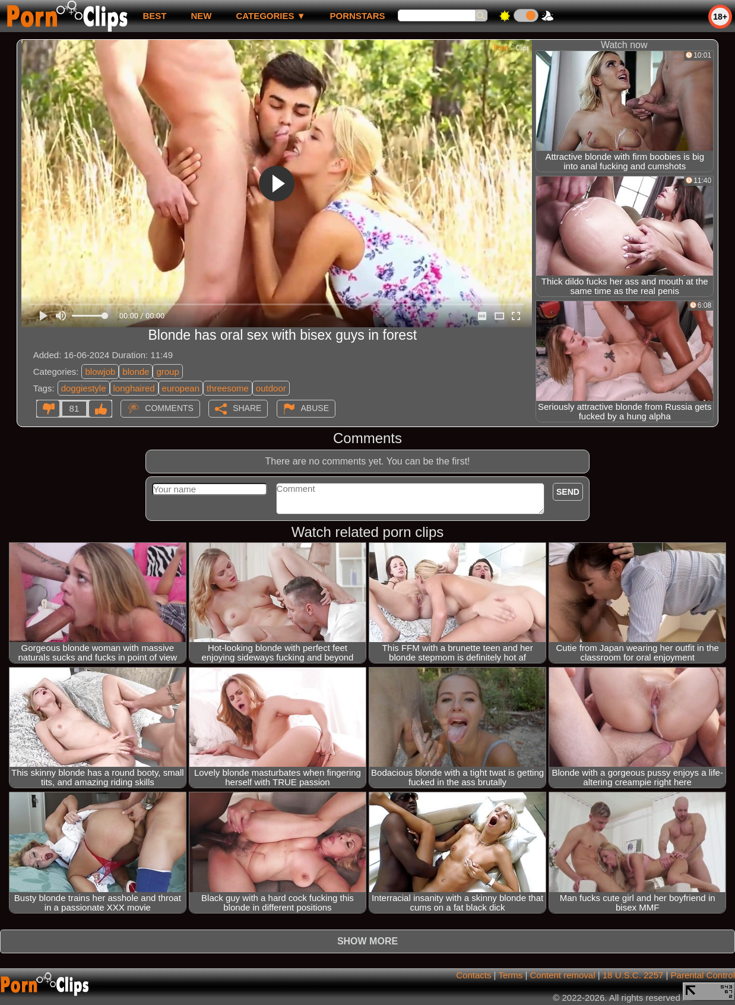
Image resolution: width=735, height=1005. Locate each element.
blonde (135, 371)
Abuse (315, 408)
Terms (510, 975)
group (167, 371)
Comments (169, 408)
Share (247, 408)
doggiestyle (83, 388)
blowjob (100, 371)
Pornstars (357, 16)
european (180, 388)
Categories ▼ (270, 16)
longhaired (134, 388)
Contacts (473, 975)
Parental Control (703, 975)
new (201, 16)
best (154, 16)
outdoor (271, 388)
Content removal (562, 975)
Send (567, 492)
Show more (367, 941)
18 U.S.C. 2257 (633, 975)
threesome (228, 388)
